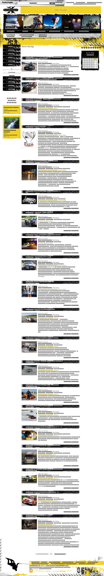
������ (10, 61)
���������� (40, 31)
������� (70, 2)
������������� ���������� (64, 563)
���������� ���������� (84, 3)
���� (9, 46)
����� (25, 31)
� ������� (80, 2)
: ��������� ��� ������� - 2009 (42, 492)
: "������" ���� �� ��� (39, 212)
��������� (69, 31)
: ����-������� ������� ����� (43, 234)
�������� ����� (94, 2)
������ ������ (71, 74)
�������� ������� (40, 563)
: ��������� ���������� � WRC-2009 (44, 427)
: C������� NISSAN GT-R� (38, 256)
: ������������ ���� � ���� (42, 338)
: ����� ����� (36, 126)
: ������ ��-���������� (40, 309)
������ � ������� (87, 563)
